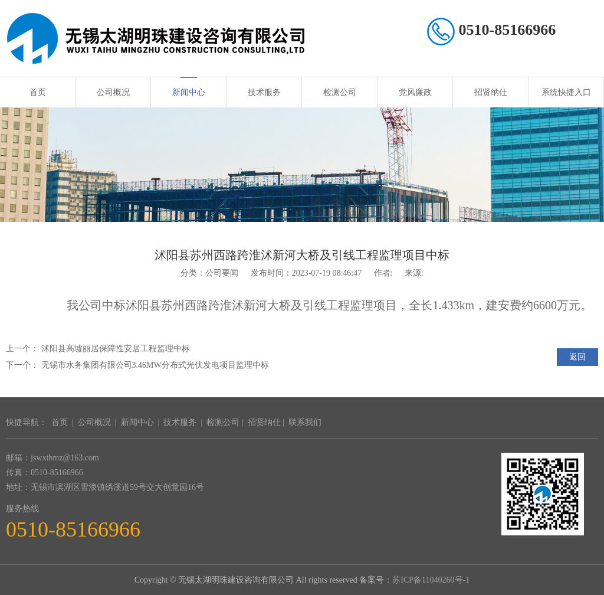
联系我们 (304, 422)
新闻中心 (188, 92)
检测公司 (339, 92)
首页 (37, 92)
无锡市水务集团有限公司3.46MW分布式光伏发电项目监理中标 (155, 365)
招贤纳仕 (490, 92)
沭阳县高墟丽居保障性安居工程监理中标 (115, 348)
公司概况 (113, 92)
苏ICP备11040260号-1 (431, 580)
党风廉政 (415, 92)
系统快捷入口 (566, 92)
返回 (577, 356)
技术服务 (264, 92)
